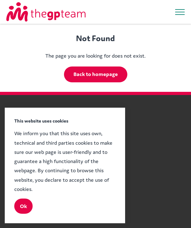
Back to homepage (95, 74)
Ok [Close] (23, 206)
